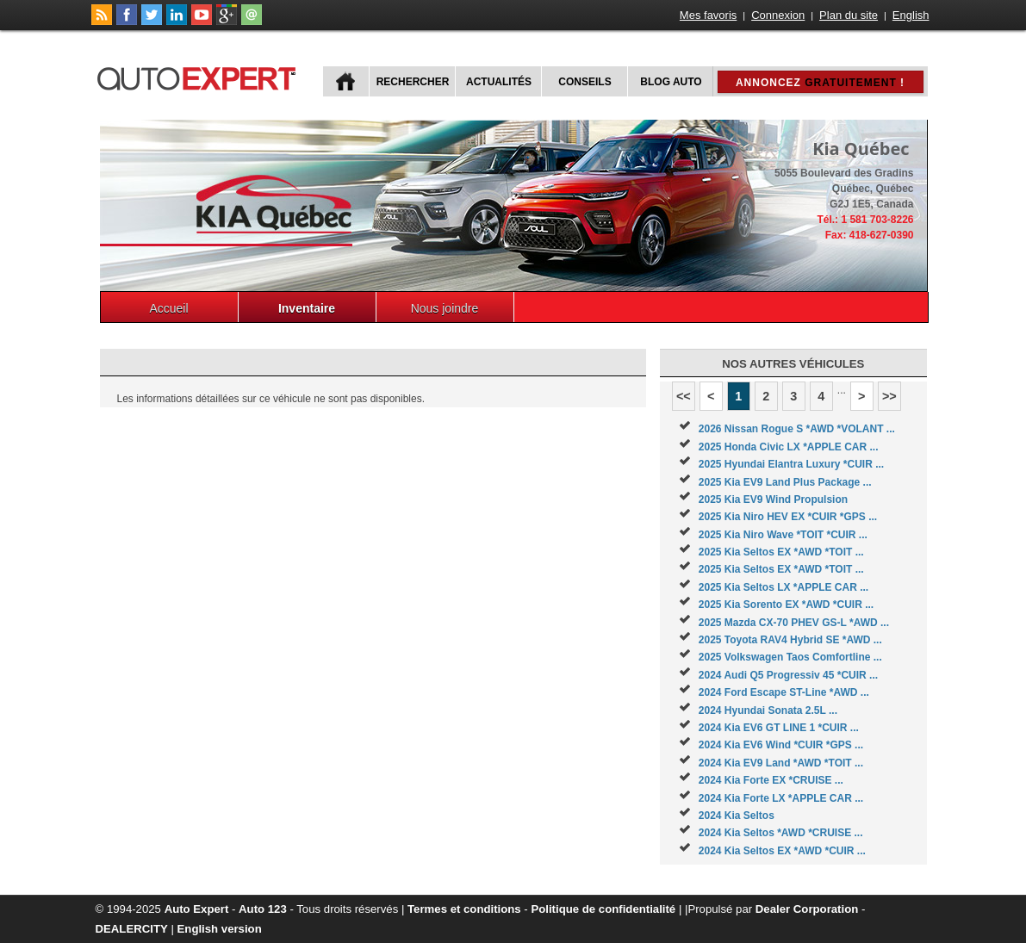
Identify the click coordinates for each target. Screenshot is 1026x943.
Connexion (778, 15)
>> (889, 396)
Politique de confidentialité (603, 909)
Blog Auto (670, 82)
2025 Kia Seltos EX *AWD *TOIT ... (781, 552)
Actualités (499, 82)
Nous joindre (445, 308)
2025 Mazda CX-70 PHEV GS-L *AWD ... (794, 623)
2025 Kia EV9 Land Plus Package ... (785, 482)
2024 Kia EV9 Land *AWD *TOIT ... (781, 763)
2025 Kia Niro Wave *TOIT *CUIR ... (783, 535)
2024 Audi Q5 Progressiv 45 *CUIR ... (788, 675)
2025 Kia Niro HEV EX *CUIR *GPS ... (788, 517)
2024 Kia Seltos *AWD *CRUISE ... (781, 833)
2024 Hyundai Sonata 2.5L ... (768, 710)
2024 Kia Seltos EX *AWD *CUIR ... (782, 851)
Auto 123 (263, 909)
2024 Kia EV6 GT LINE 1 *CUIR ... (779, 728)
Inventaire (306, 308)
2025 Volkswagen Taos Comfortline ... (790, 657)
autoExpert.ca (200, 76)
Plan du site (848, 15)
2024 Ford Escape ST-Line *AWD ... (784, 692)
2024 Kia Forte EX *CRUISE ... (771, 780)
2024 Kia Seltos (736, 816)
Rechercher (413, 82)
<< (683, 396)
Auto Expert (197, 909)
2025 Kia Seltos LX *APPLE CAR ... (783, 587)
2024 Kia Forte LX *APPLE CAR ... (781, 798)
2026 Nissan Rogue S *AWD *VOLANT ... (797, 429)
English (911, 15)
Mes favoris (708, 15)
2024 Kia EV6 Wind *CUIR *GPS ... (781, 745)
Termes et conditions (464, 909)
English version (219, 928)
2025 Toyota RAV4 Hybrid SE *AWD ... (790, 640)
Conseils (584, 82)
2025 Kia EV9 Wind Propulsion (773, 499)
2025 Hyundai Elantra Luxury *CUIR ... (791, 464)
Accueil (168, 308)
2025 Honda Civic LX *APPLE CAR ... (789, 447)
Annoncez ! (820, 83)
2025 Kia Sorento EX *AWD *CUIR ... (786, 605)
